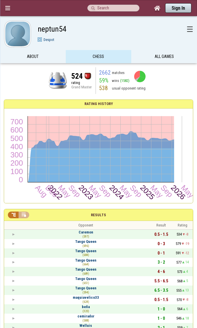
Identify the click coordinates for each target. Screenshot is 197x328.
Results (98, 215)
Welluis (86, 325)
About (33, 56)
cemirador (85, 316)
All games (164, 56)
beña (86, 307)
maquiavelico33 (86, 297)
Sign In (178, 8)
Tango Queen (85, 241)
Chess (98, 56)
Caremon (86, 232)
